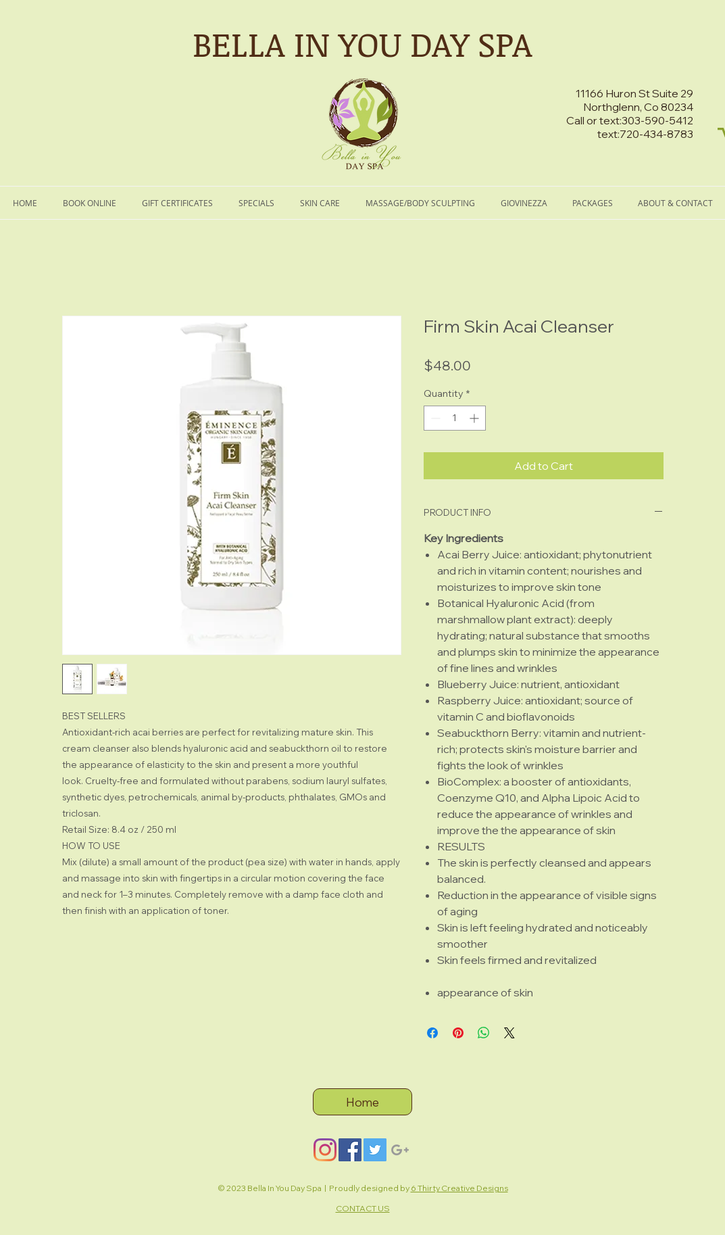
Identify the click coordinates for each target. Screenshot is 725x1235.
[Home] (362, 1101)
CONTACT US (363, 1208)
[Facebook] (350, 1149)
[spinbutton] (455, 418)
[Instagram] (325, 1149)
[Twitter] (375, 1149)
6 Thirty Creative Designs (459, 1188)
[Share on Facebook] (432, 1033)
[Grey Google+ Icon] (400, 1149)
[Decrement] (434, 418)
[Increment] (475, 418)
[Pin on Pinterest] (458, 1033)
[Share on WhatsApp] (484, 1033)
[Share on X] (509, 1033)
